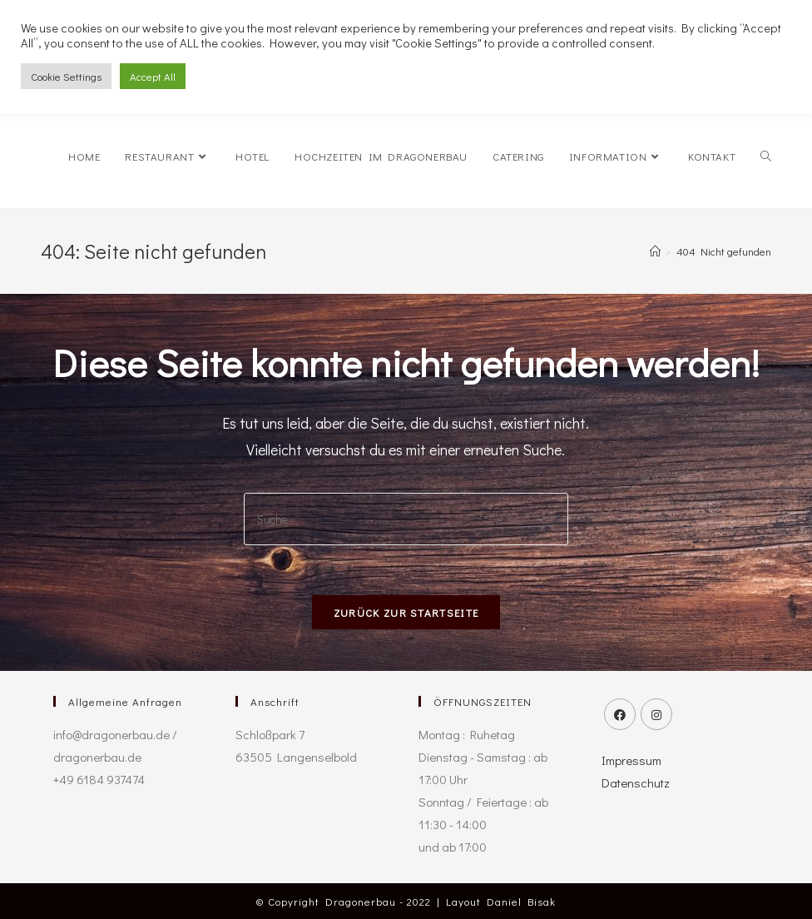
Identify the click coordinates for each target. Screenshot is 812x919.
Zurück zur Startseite (406, 612)
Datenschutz (636, 782)
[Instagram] (656, 714)
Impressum (631, 760)
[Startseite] (655, 251)
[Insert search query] (406, 519)
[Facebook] (620, 714)
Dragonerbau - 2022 (378, 901)
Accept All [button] (153, 76)
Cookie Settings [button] (66, 76)
